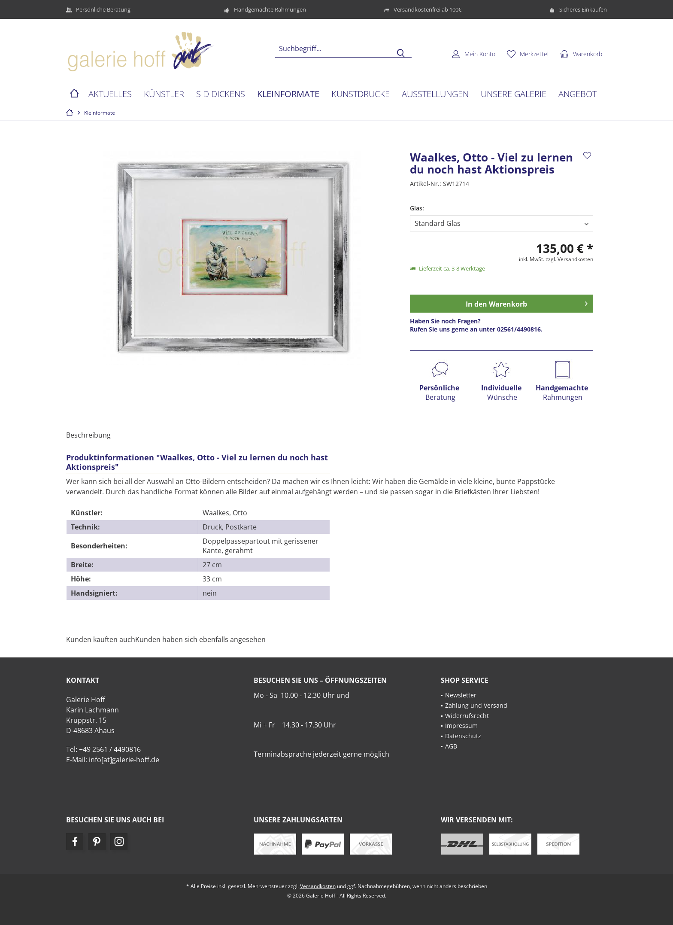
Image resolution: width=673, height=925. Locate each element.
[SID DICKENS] (220, 94)
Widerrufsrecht (467, 716)
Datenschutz (463, 736)
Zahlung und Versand (476, 705)
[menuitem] (581, 53)
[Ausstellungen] (435, 94)
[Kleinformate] (288, 94)
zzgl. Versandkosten (569, 259)
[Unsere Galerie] (513, 94)
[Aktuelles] (110, 94)
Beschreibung (88, 435)
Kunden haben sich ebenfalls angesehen (200, 639)
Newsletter (460, 695)
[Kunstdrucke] (360, 94)
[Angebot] (577, 94)
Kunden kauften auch (100, 639)
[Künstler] (164, 94)
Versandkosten (318, 886)
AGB (451, 746)
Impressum (461, 725)
